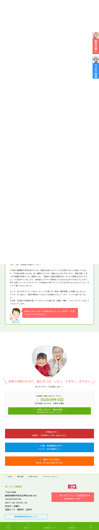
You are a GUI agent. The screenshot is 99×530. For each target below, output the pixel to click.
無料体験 (20, 477)
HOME (9, 477)
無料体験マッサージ (50, 526)
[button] (49, 433)
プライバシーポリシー (50, 477)
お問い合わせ (33, 477)
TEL (91, 526)
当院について (27, 526)
